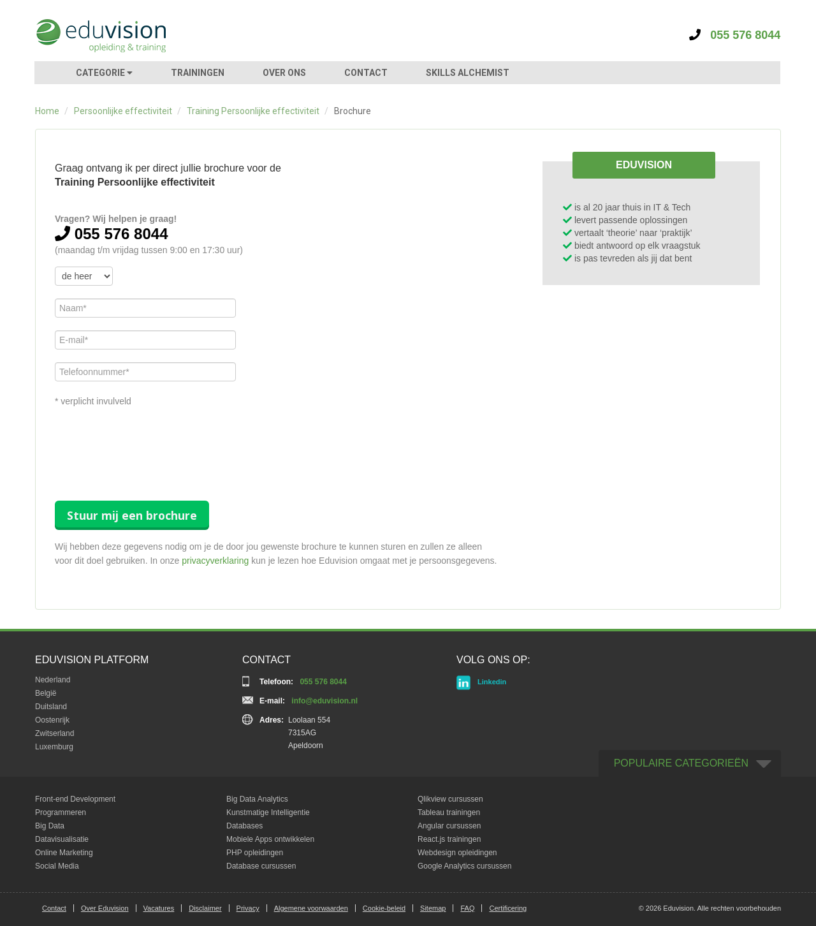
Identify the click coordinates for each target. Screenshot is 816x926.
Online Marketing (64, 852)
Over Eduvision (105, 908)
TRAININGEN (197, 73)
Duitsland (51, 706)
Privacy (248, 908)
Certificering (508, 908)
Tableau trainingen (449, 812)
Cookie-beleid (384, 908)
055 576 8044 (734, 35)
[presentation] (152, 442)
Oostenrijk (52, 720)
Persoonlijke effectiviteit (123, 111)
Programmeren (60, 812)
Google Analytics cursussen (464, 866)
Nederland (52, 679)
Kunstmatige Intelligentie (268, 812)
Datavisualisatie (62, 839)
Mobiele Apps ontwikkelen (270, 839)
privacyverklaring (215, 560)
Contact (54, 908)
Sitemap (433, 908)
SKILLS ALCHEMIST (467, 73)
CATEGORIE (104, 73)
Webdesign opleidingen (457, 852)
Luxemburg (54, 746)
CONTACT (366, 73)
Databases (244, 825)
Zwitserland (54, 733)
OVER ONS (284, 73)
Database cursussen (261, 866)
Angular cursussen (449, 825)
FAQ (467, 908)
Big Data (49, 825)
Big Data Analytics (257, 799)
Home (47, 111)
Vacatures (159, 908)
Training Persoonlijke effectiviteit (253, 111)
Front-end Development (75, 799)
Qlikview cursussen (450, 799)
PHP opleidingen (254, 852)
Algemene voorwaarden (311, 908)
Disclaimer (205, 908)
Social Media (57, 866)
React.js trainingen (449, 839)
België (45, 693)
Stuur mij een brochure (132, 515)
